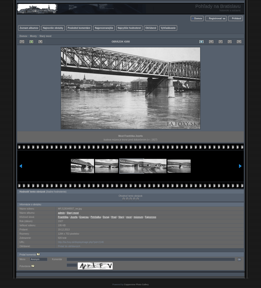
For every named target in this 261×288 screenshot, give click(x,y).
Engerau (84, 217)
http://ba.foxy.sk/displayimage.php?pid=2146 (81, 242)
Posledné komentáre (79, 28)
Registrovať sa (217, 18)
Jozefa (74, 217)
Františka (63, 217)
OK (239, 259)
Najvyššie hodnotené (129, 28)
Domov (198, 18)
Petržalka (96, 217)
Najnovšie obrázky (53, 28)
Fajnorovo (150, 217)
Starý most (45, 36)
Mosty (33, 36)
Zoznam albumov (29, 28)
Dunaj (106, 217)
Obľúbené (150, 28)
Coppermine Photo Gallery (136, 284)
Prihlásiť (236, 18)
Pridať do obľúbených (69, 246)
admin (61, 213)
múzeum (138, 217)
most (129, 217)
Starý (121, 217)
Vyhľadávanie (168, 28)
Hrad (114, 217)
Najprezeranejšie (104, 28)
